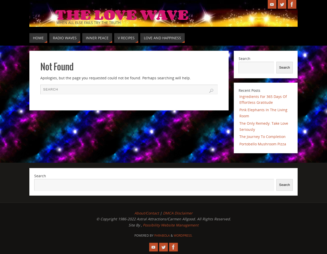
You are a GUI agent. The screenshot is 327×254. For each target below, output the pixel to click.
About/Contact (146, 213)
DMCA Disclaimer (178, 213)
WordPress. (183, 235)
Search (244, 58)
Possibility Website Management (170, 225)
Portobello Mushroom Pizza (262, 144)
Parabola (162, 235)
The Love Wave (122, 14)
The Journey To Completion (262, 136)
